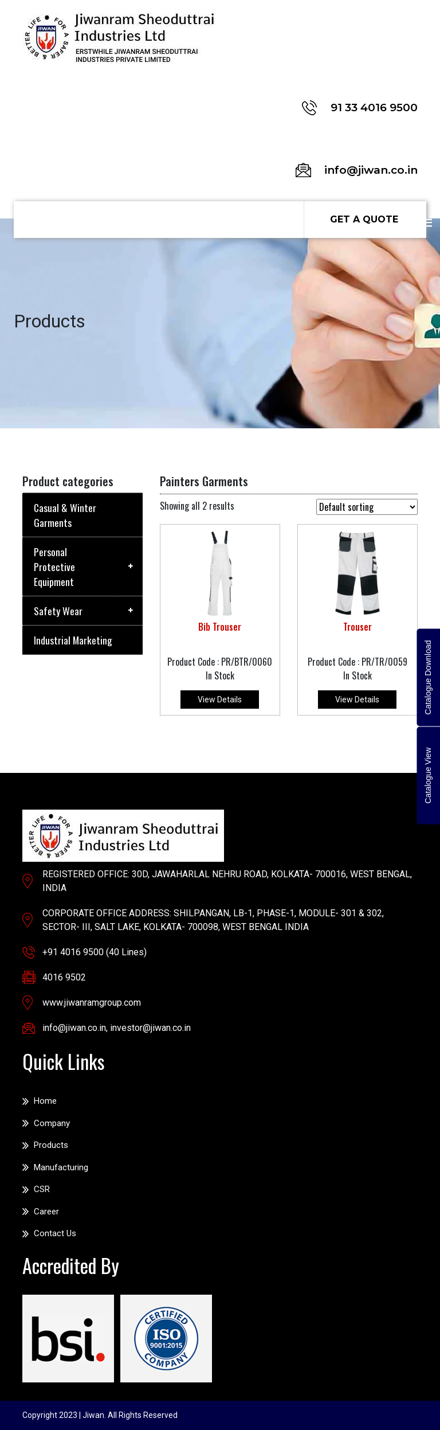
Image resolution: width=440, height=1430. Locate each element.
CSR (42, 1189)
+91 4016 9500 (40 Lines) (94, 952)
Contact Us (55, 1233)
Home (45, 1101)
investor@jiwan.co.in (150, 1027)
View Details (220, 699)
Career (46, 1211)
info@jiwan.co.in (74, 1027)
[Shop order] (367, 507)
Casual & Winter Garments (65, 515)
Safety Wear (58, 610)
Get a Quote (364, 219)
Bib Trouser (219, 627)
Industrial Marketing (73, 639)
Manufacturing (61, 1167)
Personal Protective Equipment (54, 566)
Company (52, 1123)
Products (51, 1145)
